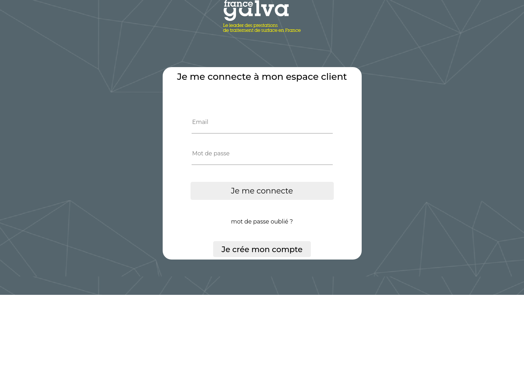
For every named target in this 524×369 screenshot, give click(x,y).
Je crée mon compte (262, 249)
